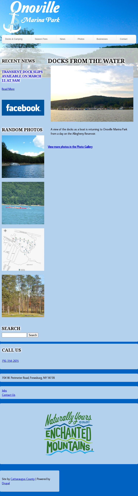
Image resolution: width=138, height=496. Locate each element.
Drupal (6, 483)
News (62, 39)
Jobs (4, 390)
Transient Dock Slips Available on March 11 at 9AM (22, 75)
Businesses (102, 39)
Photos (81, 39)
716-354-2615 (10, 361)
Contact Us (8, 395)
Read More (8, 89)
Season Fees (41, 39)
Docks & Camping (13, 39)
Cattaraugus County (23, 479)
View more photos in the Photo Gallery (70, 147)
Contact (123, 39)
